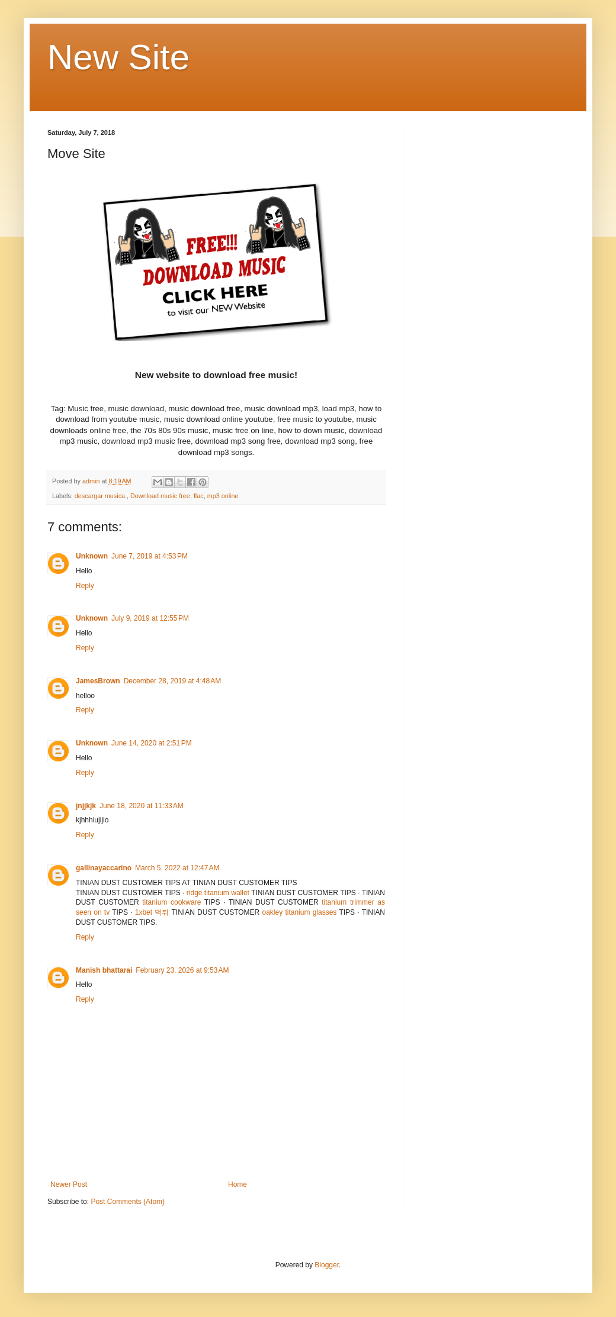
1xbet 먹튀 (152, 912)
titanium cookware (171, 902)
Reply (85, 586)
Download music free (160, 495)
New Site (118, 57)
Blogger (327, 1265)
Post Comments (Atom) (128, 1201)
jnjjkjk (86, 806)
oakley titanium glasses (299, 912)
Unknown (92, 556)
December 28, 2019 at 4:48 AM (172, 681)
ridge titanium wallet (218, 893)
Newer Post (68, 1184)
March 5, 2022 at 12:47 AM (177, 868)
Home (237, 1184)
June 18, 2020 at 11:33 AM (142, 806)
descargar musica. (101, 495)
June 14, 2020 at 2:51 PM (151, 743)
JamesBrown (98, 681)
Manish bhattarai (104, 970)
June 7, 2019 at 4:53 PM (149, 556)
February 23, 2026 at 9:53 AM (182, 970)
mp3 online (223, 495)
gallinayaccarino (103, 868)
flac (199, 495)
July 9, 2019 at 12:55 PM (150, 618)
